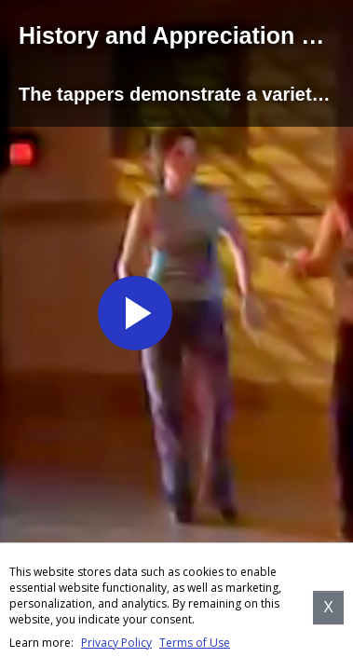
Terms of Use (194, 642)
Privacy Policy (116, 642)
